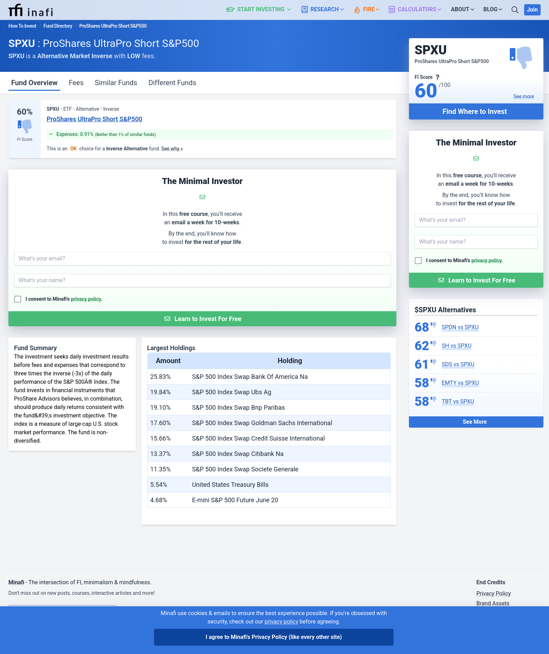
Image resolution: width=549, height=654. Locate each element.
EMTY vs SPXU (460, 383)
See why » (172, 148)
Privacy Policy (493, 593)
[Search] (515, 10)
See (524, 96)
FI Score (24, 139)
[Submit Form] (476, 280)
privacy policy (487, 260)
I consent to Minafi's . (464, 260)
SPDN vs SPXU (460, 327)
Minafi (16, 582)
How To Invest (22, 26)
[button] (262, 10)
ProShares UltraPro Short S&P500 (94, 119)
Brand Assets (492, 603)
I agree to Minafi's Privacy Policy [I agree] (274, 637)
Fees (76, 83)
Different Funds (172, 83)
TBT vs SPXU (458, 401)
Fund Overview (34, 83)
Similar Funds (116, 83)
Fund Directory (57, 26)
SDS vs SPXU (458, 364)
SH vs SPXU (457, 345)
